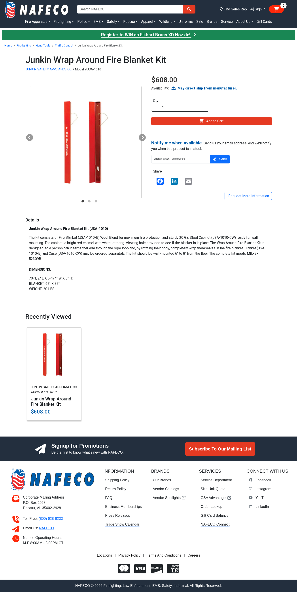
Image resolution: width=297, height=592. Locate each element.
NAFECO (46, 528)
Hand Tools (43, 45)
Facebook (263, 480)
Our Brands (162, 480)
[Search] (189, 9)
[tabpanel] (86, 142)
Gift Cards (264, 21)
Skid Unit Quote (213, 489)
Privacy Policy (129, 555)
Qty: (156, 101)
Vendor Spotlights (169, 498)
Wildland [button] (165, 21)
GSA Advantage (216, 498)
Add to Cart (211, 121)
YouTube (262, 498)
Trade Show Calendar (122, 524)
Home (8, 45)
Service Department (216, 480)
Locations (104, 555)
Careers (193, 555)
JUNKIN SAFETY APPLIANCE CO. (48, 69)
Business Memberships (123, 507)
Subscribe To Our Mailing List (220, 448)
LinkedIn (262, 507)
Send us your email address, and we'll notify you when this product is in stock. (211, 145)
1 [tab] (83, 201)
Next (140, 136)
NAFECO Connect (215, 524)
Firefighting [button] (62, 21)
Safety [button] (112, 21)
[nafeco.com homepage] (37, 9)
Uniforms (186, 21)
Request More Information (248, 196)
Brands (212, 21)
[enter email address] (180, 159)
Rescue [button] (129, 21)
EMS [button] (97, 21)
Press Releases (117, 515)
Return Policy (115, 489)
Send (220, 159)
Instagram (263, 489)
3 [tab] (96, 201)
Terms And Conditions (164, 555)
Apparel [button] (147, 21)
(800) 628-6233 (51, 518)
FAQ (108, 498)
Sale (199, 21)
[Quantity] (180, 107)
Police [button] (82, 21)
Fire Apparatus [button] (36, 21)
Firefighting (24, 45)
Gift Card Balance (215, 515)
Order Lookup (211, 507)
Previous (28, 136)
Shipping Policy (117, 480)
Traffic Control (64, 45)
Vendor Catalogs (166, 489)
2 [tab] (89, 201)
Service (227, 21)
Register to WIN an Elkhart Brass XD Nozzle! (148, 34)
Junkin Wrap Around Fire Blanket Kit (51, 401)
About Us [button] (243, 21)
